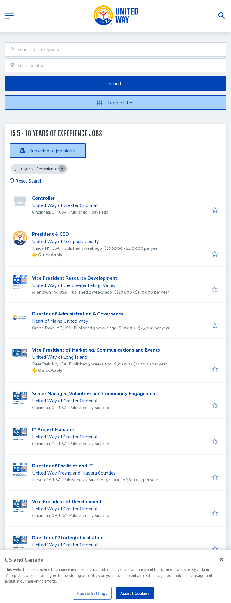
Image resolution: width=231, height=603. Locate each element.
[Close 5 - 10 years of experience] (62, 168)
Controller (43, 197)
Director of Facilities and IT (62, 465)
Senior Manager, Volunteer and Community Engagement (94, 393)
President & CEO (50, 233)
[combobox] (115, 49)
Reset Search (26, 180)
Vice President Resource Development (74, 277)
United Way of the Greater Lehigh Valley (74, 285)
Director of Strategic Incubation (67, 537)
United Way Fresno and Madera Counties (74, 472)
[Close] (221, 566)
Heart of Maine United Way (60, 320)
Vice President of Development (67, 501)
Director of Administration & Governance (78, 313)
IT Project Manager (53, 429)
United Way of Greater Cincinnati (65, 205)
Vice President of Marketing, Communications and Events (96, 349)
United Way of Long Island (59, 356)
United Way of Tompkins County (65, 241)
